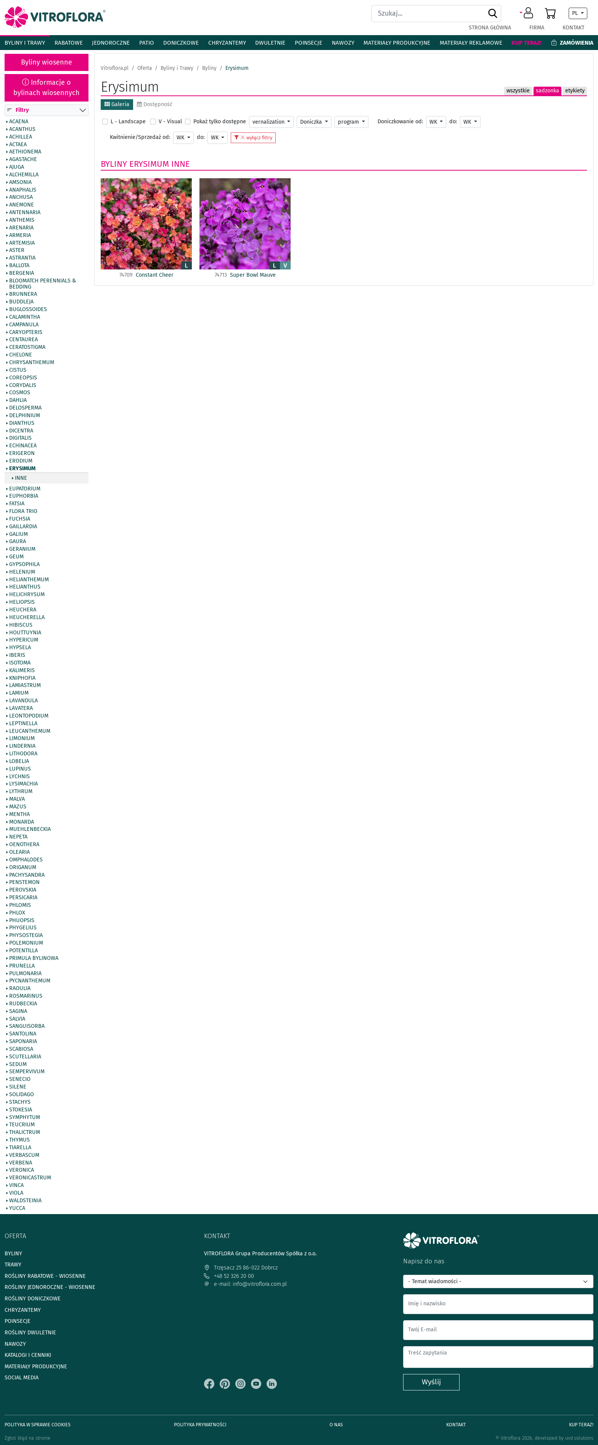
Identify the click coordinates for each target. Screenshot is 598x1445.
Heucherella (27, 617)
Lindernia (22, 746)
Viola (16, 1193)
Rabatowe (69, 42)
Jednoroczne (111, 42)
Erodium (20, 461)
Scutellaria (25, 1057)
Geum (16, 557)
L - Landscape (128, 121)
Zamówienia (572, 42)
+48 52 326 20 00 (229, 1276)
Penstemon (24, 883)
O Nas (336, 1424)
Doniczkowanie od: (400, 121)
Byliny (114, 164)
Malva (17, 800)
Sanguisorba (27, 1027)
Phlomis (20, 905)
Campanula (24, 325)
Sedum (18, 1064)
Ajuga (16, 167)
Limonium (22, 739)
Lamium (19, 693)
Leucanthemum (29, 731)
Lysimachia (23, 784)
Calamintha (24, 317)
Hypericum (23, 640)
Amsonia (20, 182)
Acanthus (22, 129)
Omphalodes (26, 860)
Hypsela (20, 648)
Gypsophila (24, 564)
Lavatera (21, 708)
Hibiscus (20, 625)
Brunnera (23, 295)
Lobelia (19, 761)
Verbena (20, 1163)
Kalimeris (22, 671)
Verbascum (24, 1155)
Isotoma (20, 663)
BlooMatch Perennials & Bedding (42, 284)
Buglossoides (28, 310)
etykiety (575, 90)
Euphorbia (23, 496)
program (349, 122)
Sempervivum (27, 1072)
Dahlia (18, 401)
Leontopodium (28, 716)
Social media (22, 1377)
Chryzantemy (227, 42)
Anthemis (21, 220)
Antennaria (24, 213)
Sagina (18, 1011)
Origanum (22, 867)
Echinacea (23, 446)
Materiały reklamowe (471, 42)
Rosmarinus (25, 996)
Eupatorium (24, 489)
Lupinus (20, 769)
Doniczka (311, 122)
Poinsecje (308, 42)
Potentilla (23, 951)
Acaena (18, 122)
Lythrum (20, 792)
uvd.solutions (579, 1438)
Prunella (22, 966)
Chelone (20, 355)
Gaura (17, 542)
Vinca (16, 1186)
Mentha (19, 814)
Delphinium (24, 416)
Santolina (22, 1034)
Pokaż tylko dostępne (219, 121)
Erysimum (22, 469)
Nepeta (18, 837)
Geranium (22, 550)
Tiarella (20, 1148)
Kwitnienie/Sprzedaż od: (140, 137)
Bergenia (21, 273)
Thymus (19, 1140)
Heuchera (22, 610)
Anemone (21, 205)
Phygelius (23, 928)
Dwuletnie (270, 42)
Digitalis (20, 438)
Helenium (22, 572)
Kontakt (573, 27)
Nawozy (343, 42)
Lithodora (23, 754)
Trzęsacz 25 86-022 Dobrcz (241, 1267)
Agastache (23, 160)
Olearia (19, 852)
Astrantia (22, 258)
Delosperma (25, 408)
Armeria (20, 235)
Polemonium (26, 943)
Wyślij (431, 1381)
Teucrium (22, 1125)
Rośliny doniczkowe (33, 1298)
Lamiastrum (25, 686)
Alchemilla (24, 175)
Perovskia (22, 890)
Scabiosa (21, 1049)
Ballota (19, 266)
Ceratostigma (27, 348)
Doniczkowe (181, 42)
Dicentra (21, 431)
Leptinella (23, 724)
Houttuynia (25, 633)
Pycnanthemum (29, 981)
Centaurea (23, 340)
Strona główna (490, 27)
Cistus (17, 370)
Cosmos (19, 393)
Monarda (21, 822)
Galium (18, 534)
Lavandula (23, 701)
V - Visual (170, 121)
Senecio (20, 1080)
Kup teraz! (526, 42)
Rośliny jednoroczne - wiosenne (50, 1287)
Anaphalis (22, 190)
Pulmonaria (25, 974)
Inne (21, 478)
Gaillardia (23, 527)
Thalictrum (24, 1133)
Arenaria (21, 228)
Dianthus (21, 423)
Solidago (21, 1095)
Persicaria (23, 898)
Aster (16, 251)
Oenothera (24, 845)
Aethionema (25, 152)
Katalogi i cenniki (28, 1355)
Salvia (17, 1019)
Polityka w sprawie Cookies (38, 1424)
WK (434, 122)
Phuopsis (21, 921)
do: (453, 121)
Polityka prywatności (200, 1424)
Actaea (18, 145)
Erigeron (22, 454)
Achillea (20, 137)
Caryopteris (25, 332)
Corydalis (22, 385)
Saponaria (23, 1042)
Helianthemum (29, 580)
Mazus (17, 807)
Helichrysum (27, 595)
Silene (17, 1087)
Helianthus (24, 587)
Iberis (17, 655)
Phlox (17, 913)
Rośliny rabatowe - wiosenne (45, 1276)
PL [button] (575, 13)
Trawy (13, 1264)
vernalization (269, 122)
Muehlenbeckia (30, 830)
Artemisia (22, 243)
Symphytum (24, 1117)
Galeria (116, 104)
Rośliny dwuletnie (30, 1332)
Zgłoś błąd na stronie (27, 1438)
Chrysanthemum (31, 363)
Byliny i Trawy (25, 42)
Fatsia (16, 504)
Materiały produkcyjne (396, 42)
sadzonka (547, 90)
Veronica (21, 1171)
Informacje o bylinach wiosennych (46, 87)
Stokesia (20, 1110)
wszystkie (518, 90)
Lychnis (19, 777)
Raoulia (20, 989)
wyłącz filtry (253, 137)
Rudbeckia (23, 1004)
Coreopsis (23, 378)
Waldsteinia (25, 1201)
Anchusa (21, 198)
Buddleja (21, 302)
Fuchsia (19, 519)
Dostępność (154, 104)
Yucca (17, 1208)
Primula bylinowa (33, 958)
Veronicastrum (30, 1178)
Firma (536, 27)
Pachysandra (27, 875)
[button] (527, 13)
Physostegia (26, 936)
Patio (146, 42)
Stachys (20, 1102)
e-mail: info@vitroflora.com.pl (245, 1284)
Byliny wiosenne (46, 62)
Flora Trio (23, 511)
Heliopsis (22, 603)
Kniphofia (22, 678)
